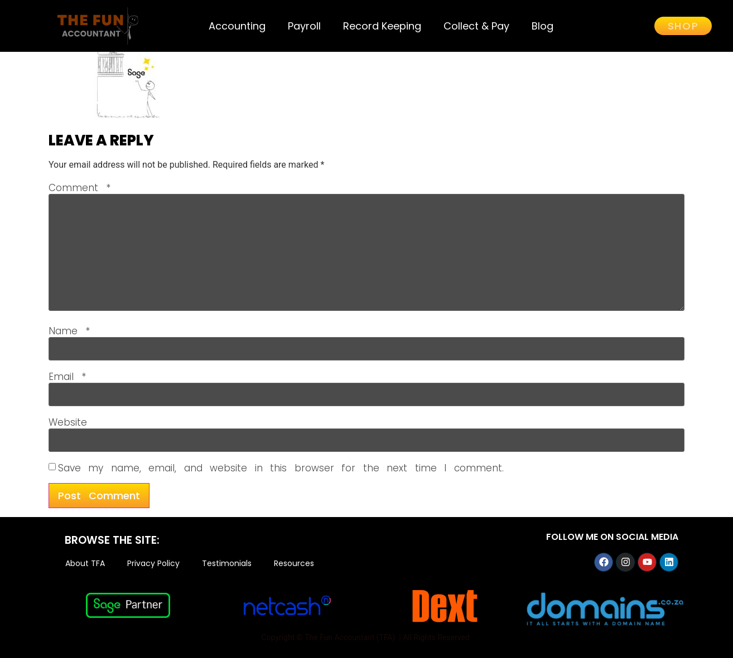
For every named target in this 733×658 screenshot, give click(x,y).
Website (68, 422)
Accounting (237, 25)
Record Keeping (382, 25)
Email (67, 377)
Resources (294, 563)
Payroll (304, 25)
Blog (542, 25)
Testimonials (227, 563)
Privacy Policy (153, 563)
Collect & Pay (476, 25)
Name (69, 331)
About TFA (85, 563)
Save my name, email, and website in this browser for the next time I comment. (281, 468)
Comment (79, 188)
